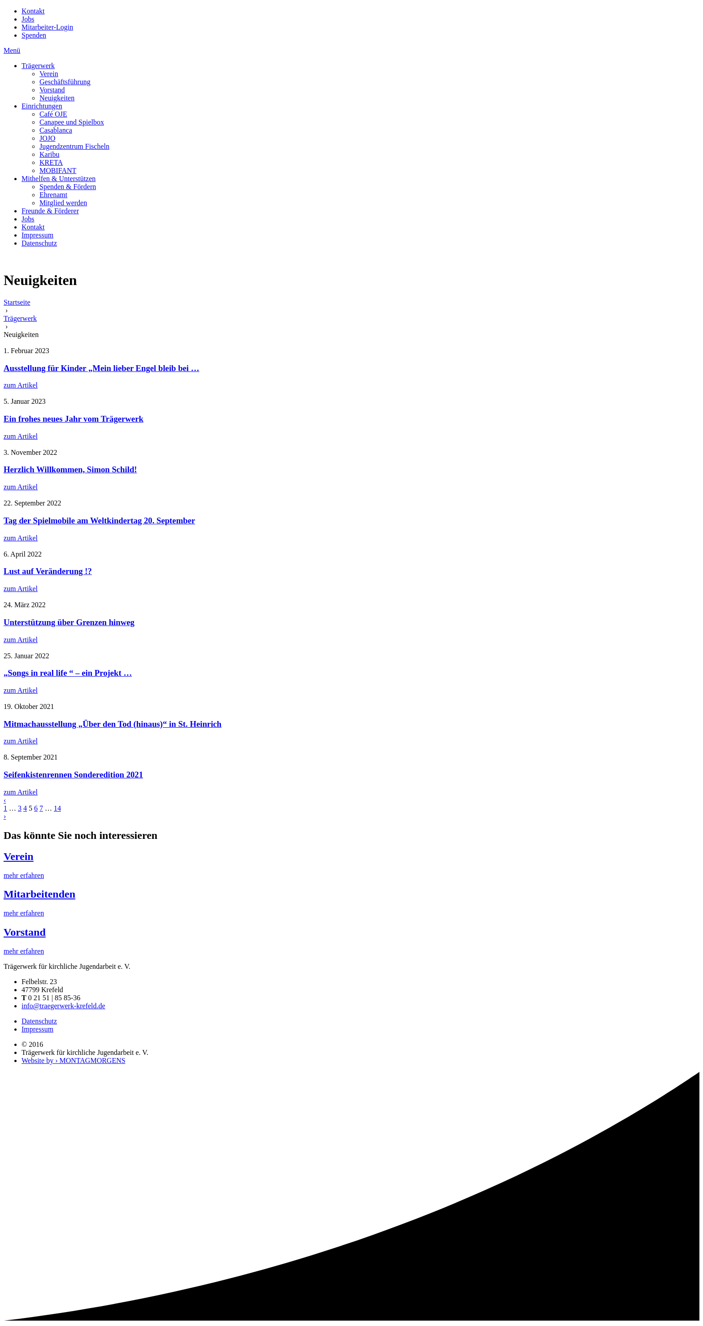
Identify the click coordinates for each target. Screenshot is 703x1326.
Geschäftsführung (65, 82)
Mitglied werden (63, 203)
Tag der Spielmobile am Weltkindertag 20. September (99, 520)
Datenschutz (39, 243)
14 (57, 808)
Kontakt (33, 11)
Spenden (34, 35)
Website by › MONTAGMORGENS (74, 1060)
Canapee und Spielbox (71, 122)
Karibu (49, 154)
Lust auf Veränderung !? (48, 571)
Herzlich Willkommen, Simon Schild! (70, 469)
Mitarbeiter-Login (47, 27)
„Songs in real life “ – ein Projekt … (68, 673)
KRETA (51, 162)
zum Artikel (21, 385)
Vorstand (52, 90)
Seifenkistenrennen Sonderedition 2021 (73, 774)
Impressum (37, 235)
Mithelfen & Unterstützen (58, 178)
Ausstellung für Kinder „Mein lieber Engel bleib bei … (101, 368)
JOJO (47, 138)
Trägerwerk (38, 65)
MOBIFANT (57, 170)
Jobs (28, 19)
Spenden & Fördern (67, 186)
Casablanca (55, 130)
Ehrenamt (53, 195)
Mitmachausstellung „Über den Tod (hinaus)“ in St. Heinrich (112, 724)
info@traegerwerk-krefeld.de (63, 1006)
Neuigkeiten (56, 98)
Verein (48, 74)
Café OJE (53, 114)
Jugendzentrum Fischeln (74, 146)
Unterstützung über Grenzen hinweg (69, 622)
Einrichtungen (42, 106)
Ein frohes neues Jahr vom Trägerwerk (73, 418)
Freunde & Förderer (50, 211)
